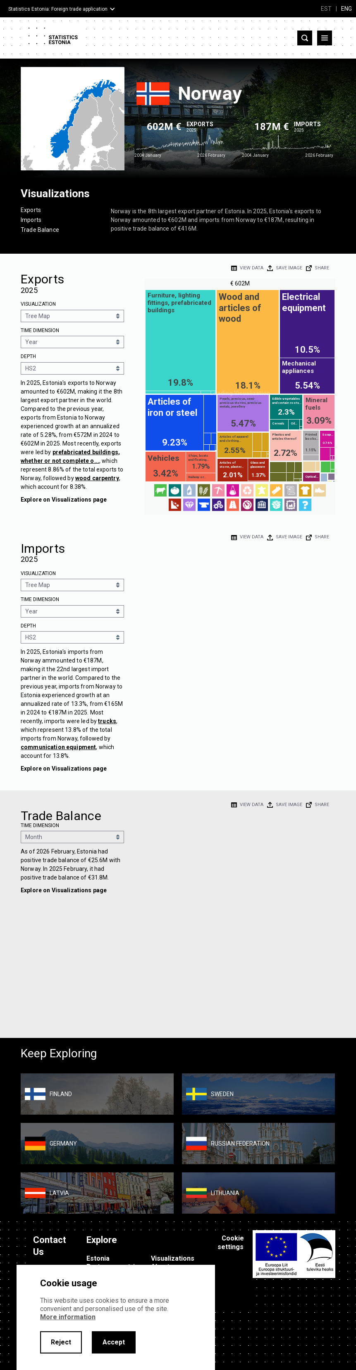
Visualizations (172, 1258)
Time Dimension (40, 330)
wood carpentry (97, 478)
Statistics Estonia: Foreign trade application (58, 9)
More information (68, 1317)
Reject (61, 1342)
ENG (346, 8)
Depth (28, 356)
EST (326, 8)
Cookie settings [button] (230, 1242)
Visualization (38, 304)
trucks (107, 721)
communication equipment (58, 747)
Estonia (98, 1258)
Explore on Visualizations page (64, 499)
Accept (114, 1342)
